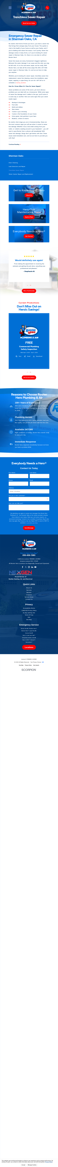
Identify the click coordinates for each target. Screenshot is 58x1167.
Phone (11, 480)
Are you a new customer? (17, 495)
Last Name (33, 472)
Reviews (29, 592)
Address (11, 488)
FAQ (29, 617)
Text (20, 356)
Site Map (29, 620)
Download (39, 356)
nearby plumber (21, 83)
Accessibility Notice (29, 608)
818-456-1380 (29, 555)
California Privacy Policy (29, 610)
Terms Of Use (29, 615)
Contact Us (28, 599)
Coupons (29, 595)
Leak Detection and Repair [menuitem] (17, 166)
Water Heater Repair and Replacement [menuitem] (21, 174)
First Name (12, 472)
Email (28, 356)
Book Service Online (29, 23)
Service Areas (29, 597)
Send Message (29, 528)
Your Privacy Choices (37, 662)
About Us (29, 588)
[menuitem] (21, 665)
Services (29, 590)
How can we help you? (16, 503)
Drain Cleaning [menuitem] (13, 163)
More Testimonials (29, 291)
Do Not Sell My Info (29, 613)
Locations (29, 647)
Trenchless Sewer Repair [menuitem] (16, 170)
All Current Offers (28, 377)
